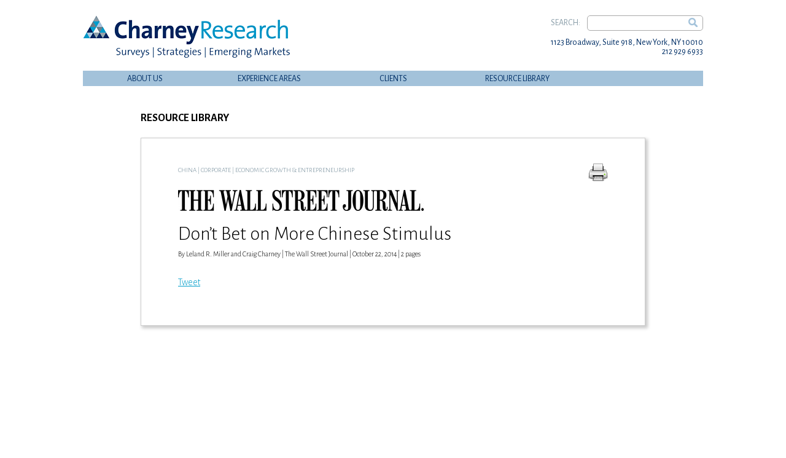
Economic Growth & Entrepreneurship (294, 170)
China (187, 170)
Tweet (189, 282)
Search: (565, 22)
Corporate (216, 170)
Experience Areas (269, 78)
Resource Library (517, 78)
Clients (393, 78)
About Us (145, 78)
